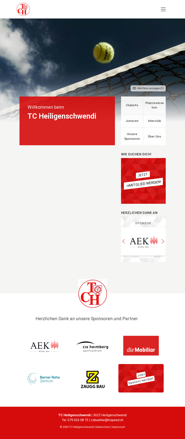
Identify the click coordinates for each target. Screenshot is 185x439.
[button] (123, 241)
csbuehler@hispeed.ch (107, 420)
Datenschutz (102, 426)
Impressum (118, 426)
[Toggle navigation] (163, 9)
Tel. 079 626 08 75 (75, 420)
